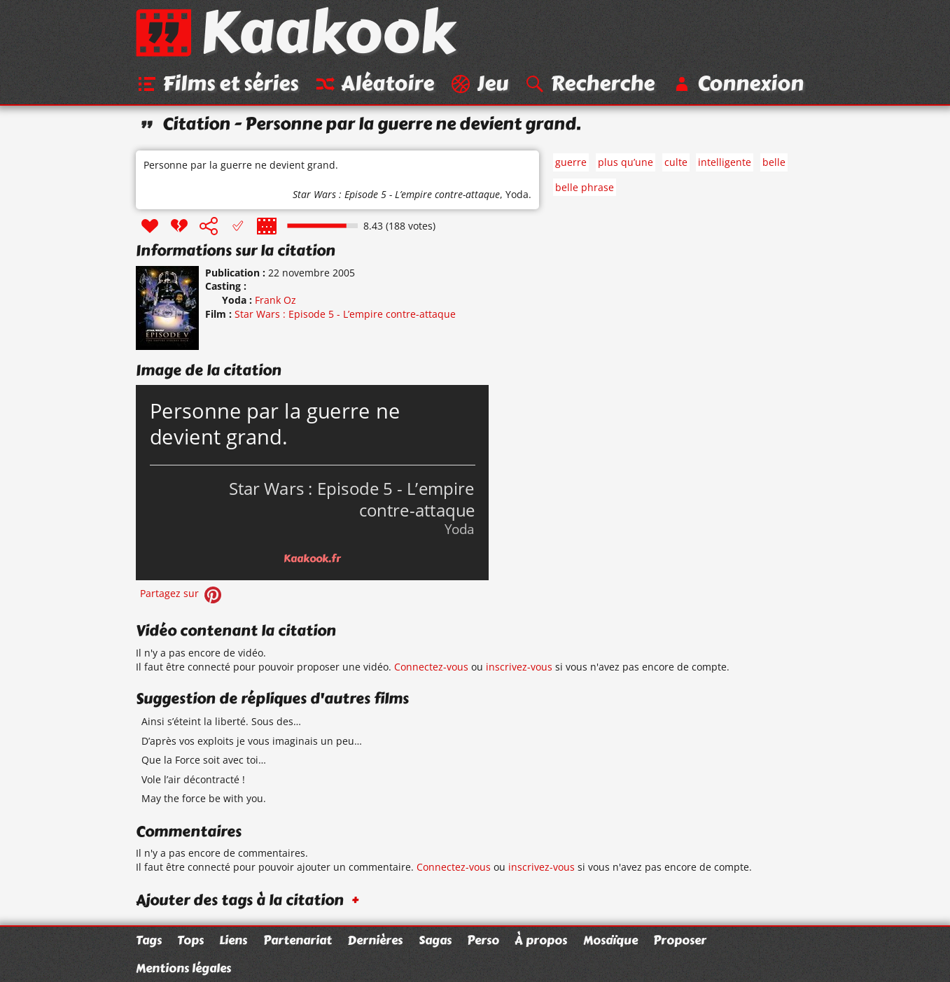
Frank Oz (275, 300)
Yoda (517, 194)
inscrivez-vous (519, 666)
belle (773, 162)
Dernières (375, 940)
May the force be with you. (203, 798)
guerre (571, 162)
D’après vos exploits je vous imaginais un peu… (251, 741)
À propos (541, 940)
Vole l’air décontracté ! (193, 779)
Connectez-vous (431, 666)
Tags (149, 940)
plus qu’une (625, 162)
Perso (483, 940)
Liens (233, 940)
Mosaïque (610, 940)
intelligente (724, 162)
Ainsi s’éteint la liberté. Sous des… (221, 721)
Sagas (435, 940)
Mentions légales (183, 968)
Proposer (679, 940)
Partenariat (297, 940)
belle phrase (584, 187)
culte (675, 162)
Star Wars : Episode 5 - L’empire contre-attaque (396, 194)
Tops (190, 940)
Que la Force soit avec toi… (203, 759)
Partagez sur (182, 593)
